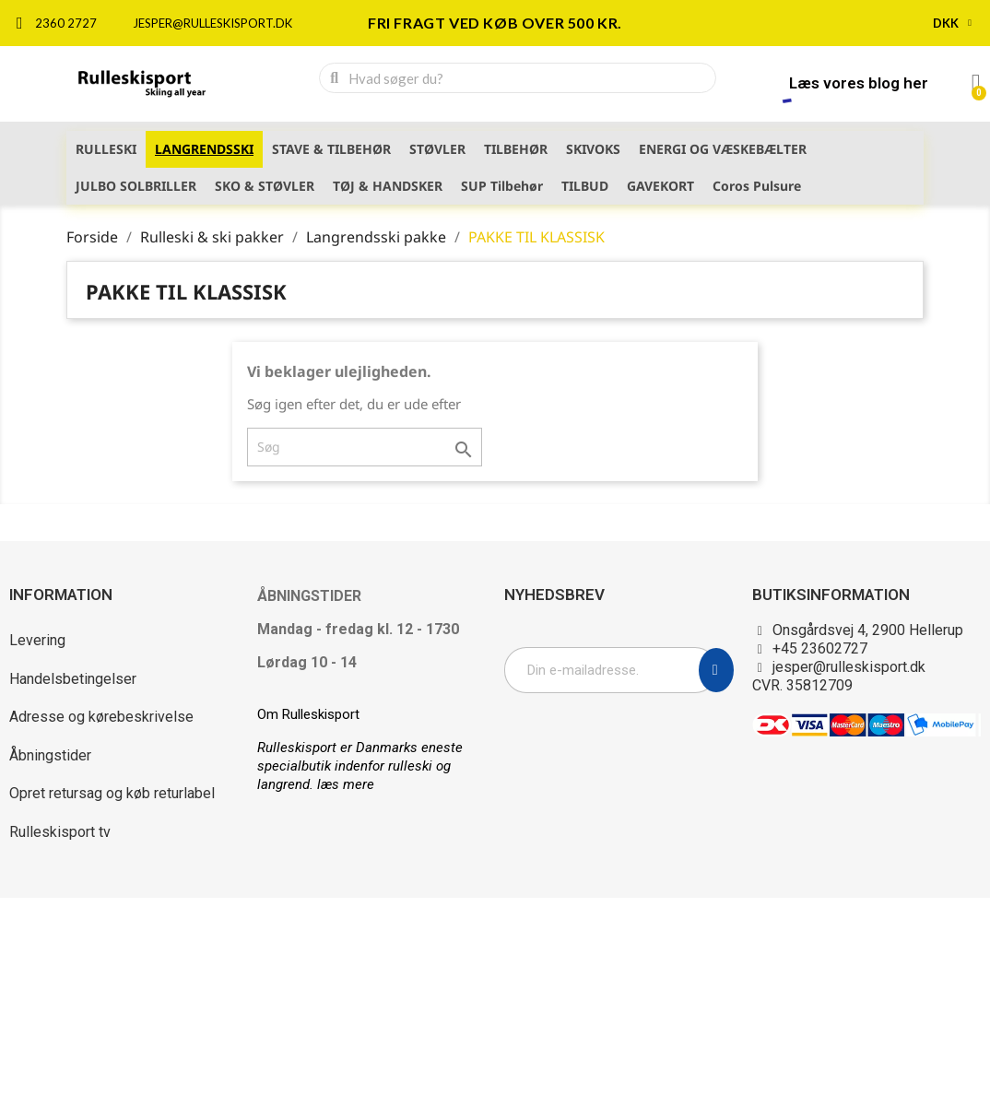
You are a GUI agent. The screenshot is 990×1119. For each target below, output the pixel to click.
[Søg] (364, 447)
